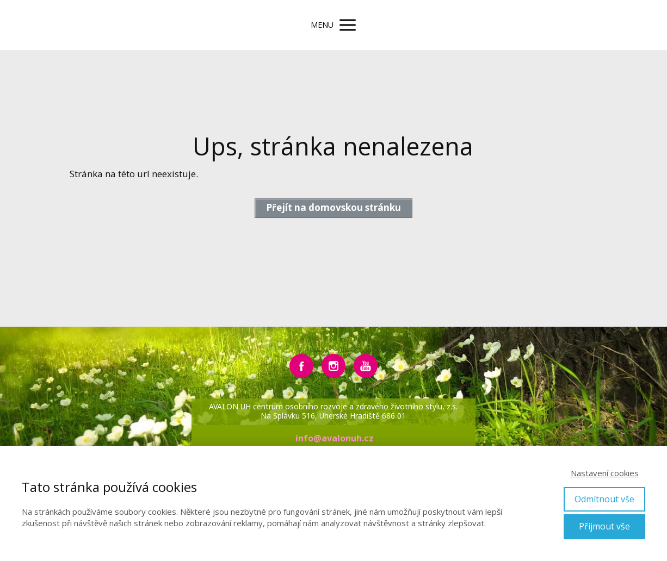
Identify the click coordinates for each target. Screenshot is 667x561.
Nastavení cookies (605, 472)
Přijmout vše (604, 526)
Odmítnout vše (604, 499)
